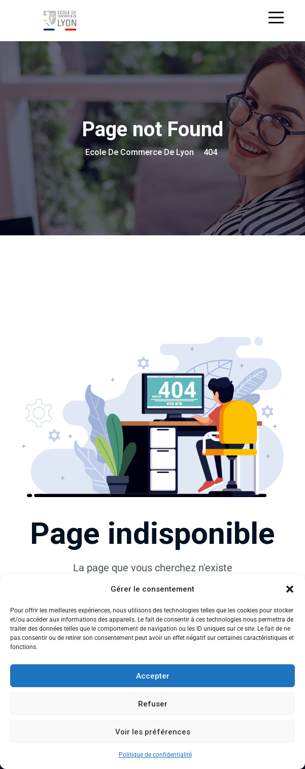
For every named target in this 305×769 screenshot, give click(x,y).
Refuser (152, 704)
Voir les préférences (152, 731)
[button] (290, 589)
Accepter (153, 676)
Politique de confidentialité (155, 754)
